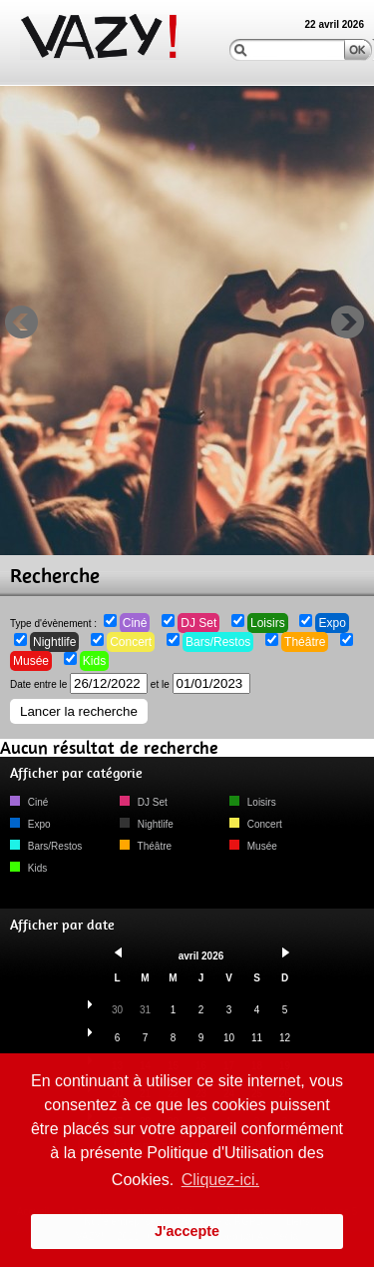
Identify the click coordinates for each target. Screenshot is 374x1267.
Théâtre (304, 642)
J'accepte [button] (187, 1231)
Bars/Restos (218, 642)
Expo (331, 623)
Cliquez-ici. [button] (220, 1179)
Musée (31, 661)
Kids (94, 661)
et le (200, 684)
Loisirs (267, 623)
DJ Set (198, 623)
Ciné (135, 623)
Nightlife (54, 642)
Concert (131, 642)
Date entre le (79, 684)
